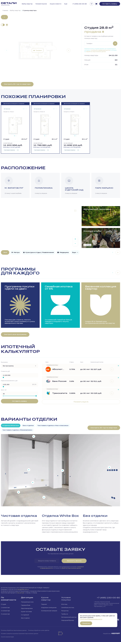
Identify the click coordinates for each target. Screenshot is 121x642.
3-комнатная (5, 614)
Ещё (65, 4)
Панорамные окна (27, 602)
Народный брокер (67, 620)
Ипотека (64, 604)
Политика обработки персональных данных (14, 630)
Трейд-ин (64, 614)
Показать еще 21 (81, 402)
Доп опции (27, 597)
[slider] (3, 377)
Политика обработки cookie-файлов (38, 630)
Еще (75, 252)
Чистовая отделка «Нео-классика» (53, 425)
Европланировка (27, 608)
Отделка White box (10, 425)
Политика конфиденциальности (91, 619)
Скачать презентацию (7, 636)
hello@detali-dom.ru (23, 589)
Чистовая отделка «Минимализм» (17, 430)
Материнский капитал (69, 617)
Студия (3, 604)
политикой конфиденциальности (100, 50)
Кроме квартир (46, 598)
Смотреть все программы (15, 334)
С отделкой (25, 615)
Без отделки (28, 425)
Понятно (86, 623)
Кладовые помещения (48, 607)
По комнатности (8, 598)
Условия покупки (66, 598)
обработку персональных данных (96, 51)
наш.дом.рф (20, 592)
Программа (4, 362)
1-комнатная (5, 607)
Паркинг (44, 604)
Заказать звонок (74, 561)
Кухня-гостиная (26, 611)
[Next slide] (68, 50)
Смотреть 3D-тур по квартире (17, 84)
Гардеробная (25, 605)
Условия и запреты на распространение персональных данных (19, 633)
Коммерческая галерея (49, 610)
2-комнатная (5, 610)
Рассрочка (64, 610)
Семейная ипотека (67, 607)
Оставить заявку (109, 4)
